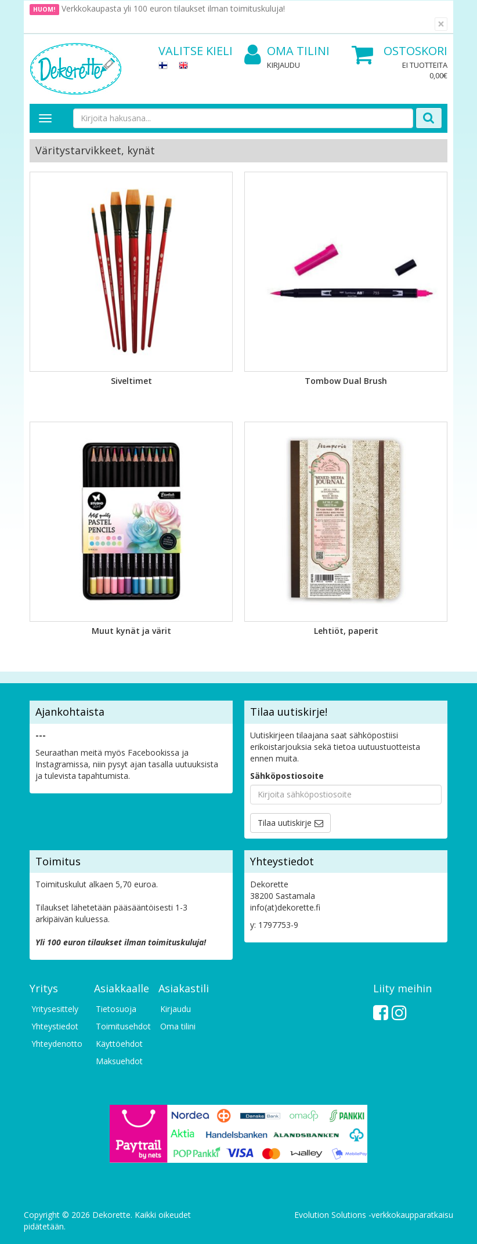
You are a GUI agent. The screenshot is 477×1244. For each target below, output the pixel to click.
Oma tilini (287, 51)
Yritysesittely (54, 1008)
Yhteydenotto (56, 1043)
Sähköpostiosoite (287, 775)
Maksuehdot (119, 1061)
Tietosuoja (116, 1008)
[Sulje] (441, 24)
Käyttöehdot (119, 1043)
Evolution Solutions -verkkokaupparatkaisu (373, 1214)
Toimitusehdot (121, 1026)
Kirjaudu (283, 65)
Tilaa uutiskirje (285, 822)
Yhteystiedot (54, 1026)
